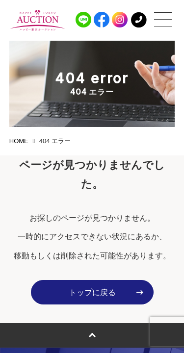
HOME (18, 141)
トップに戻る (92, 292)
